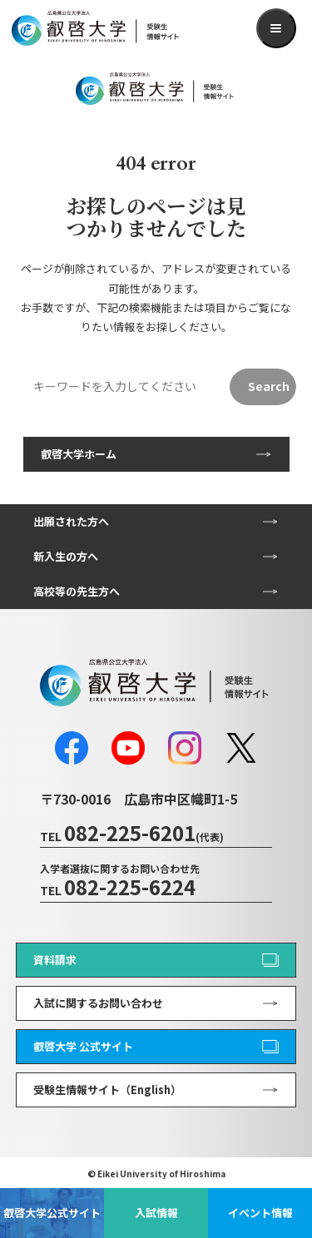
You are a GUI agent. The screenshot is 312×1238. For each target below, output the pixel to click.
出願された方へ (71, 521)
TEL (132, 836)
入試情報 (156, 1213)
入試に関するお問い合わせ (98, 1003)
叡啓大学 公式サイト (83, 1046)
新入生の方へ (65, 556)
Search (269, 386)
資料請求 (55, 960)
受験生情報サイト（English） (107, 1089)
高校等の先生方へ (76, 591)
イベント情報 (260, 1213)
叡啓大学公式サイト (52, 1213)
